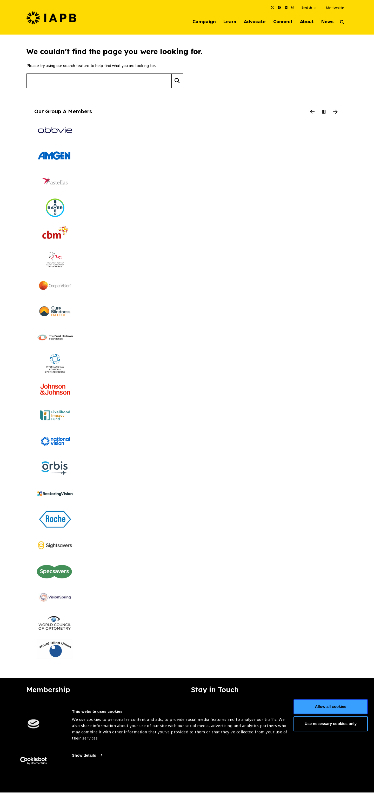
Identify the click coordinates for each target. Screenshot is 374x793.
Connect (279, 22)
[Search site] (99, 81)
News (326, 22)
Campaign (196, 22)
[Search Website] (342, 23)
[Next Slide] (335, 113)
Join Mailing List (319, 707)
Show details (84, 777)
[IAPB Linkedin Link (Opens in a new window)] (286, 7)
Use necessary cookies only (331, 746)
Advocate (250, 22)
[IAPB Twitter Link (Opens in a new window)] (272, 7)
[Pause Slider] (324, 113)
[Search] (177, 81)
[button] (309, 7)
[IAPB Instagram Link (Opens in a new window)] (292, 7)
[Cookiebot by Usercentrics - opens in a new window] (33, 783)
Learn (223, 22)
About (304, 22)
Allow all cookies (330, 729)
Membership (335, 7)
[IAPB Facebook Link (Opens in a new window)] (279, 7)
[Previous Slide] (312, 113)
